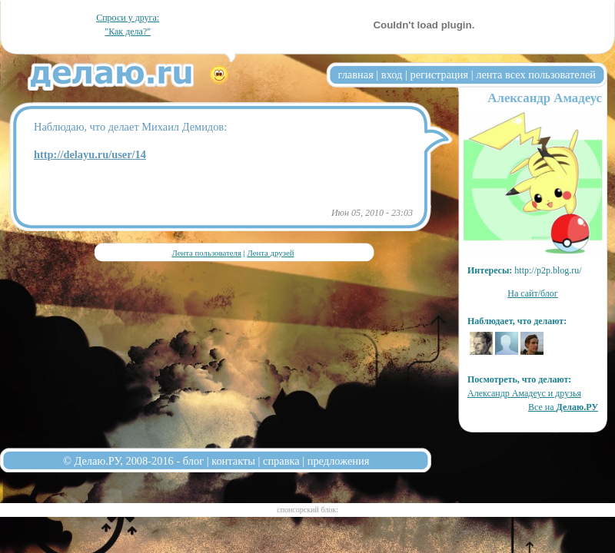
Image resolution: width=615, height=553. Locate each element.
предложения (339, 461)
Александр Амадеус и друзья (524, 393)
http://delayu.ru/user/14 (90, 154)
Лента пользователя (206, 252)
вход (392, 74)
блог (193, 461)
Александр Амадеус (544, 98)
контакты (233, 461)
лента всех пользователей (536, 74)
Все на (563, 407)
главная (356, 74)
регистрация (439, 74)
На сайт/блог (532, 293)
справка (281, 461)
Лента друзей (270, 252)
